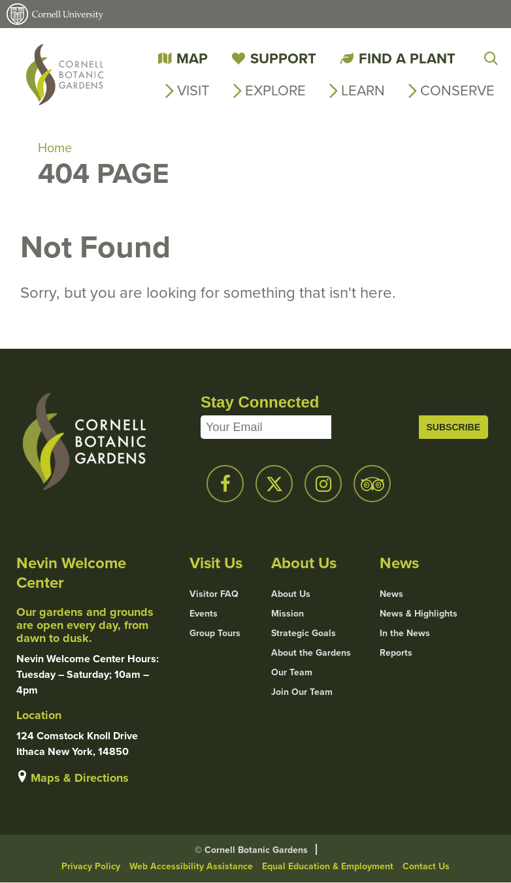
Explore (275, 90)
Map (192, 58)
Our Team (291, 672)
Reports (396, 653)
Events (204, 613)
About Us (290, 594)
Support (283, 58)
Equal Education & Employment (327, 866)
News (391, 594)
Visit (193, 90)
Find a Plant (407, 58)
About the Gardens (311, 653)
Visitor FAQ (214, 594)
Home (55, 147)
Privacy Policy (90, 866)
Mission (287, 613)
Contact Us (426, 866)
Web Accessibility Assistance (191, 866)
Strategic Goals (303, 633)
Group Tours (215, 633)
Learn (363, 90)
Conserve (457, 90)
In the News (405, 633)
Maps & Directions (80, 777)
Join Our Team (302, 692)
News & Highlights (418, 613)
